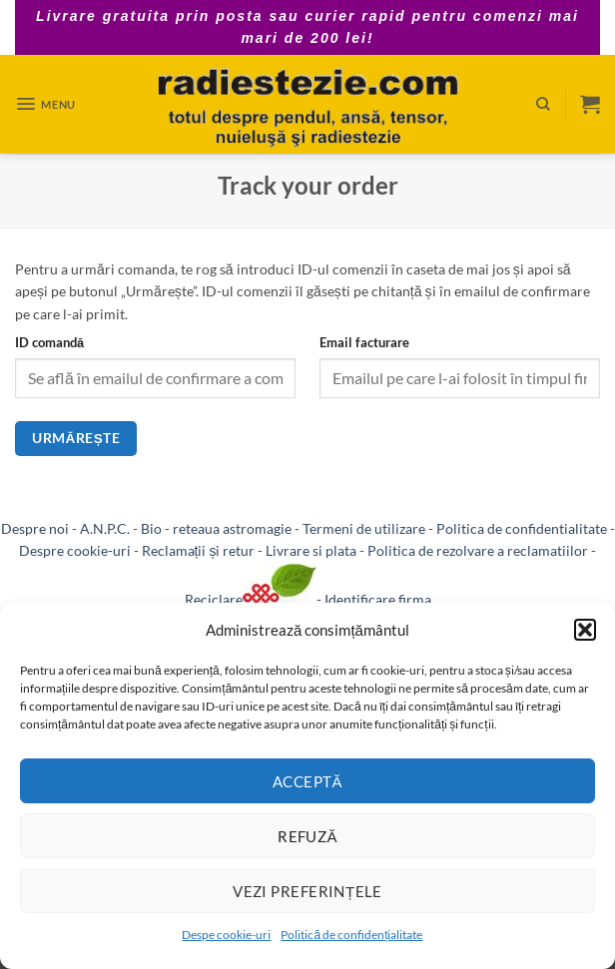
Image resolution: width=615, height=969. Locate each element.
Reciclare (250, 599)
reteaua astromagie (232, 528)
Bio (151, 528)
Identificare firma (377, 599)
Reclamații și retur (199, 550)
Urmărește (76, 438)
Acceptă (307, 781)
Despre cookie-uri (75, 550)
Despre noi (35, 528)
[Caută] (543, 104)
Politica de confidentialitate (521, 528)
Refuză (307, 836)
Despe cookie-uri (226, 934)
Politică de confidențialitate (351, 934)
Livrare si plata (311, 550)
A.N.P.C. (105, 528)
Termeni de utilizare (364, 528)
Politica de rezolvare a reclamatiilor (477, 550)
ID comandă (49, 342)
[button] (585, 630)
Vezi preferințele (307, 891)
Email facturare (364, 342)
